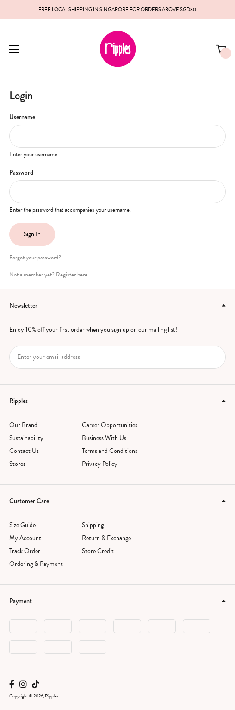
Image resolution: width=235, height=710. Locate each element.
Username (22, 116)
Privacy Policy (100, 464)
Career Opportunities (109, 425)
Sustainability (26, 438)
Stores (17, 464)
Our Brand (23, 425)
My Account (25, 538)
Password (21, 172)
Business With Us (104, 438)
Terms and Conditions (109, 451)
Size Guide (22, 525)
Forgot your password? (35, 257)
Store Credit (98, 551)
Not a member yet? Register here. (49, 274)
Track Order (24, 551)
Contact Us (24, 451)
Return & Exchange (106, 538)
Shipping (93, 525)
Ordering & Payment (36, 564)
